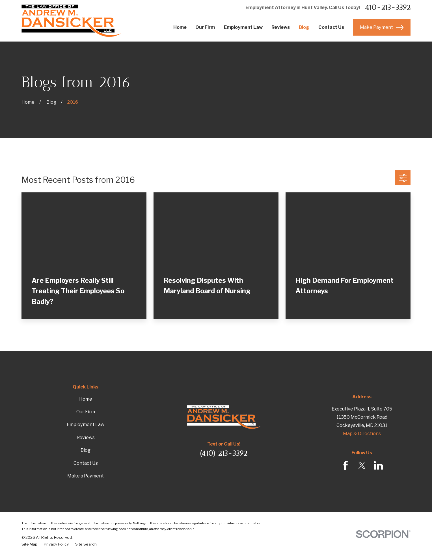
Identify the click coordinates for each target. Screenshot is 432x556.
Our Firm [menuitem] (205, 27)
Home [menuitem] (180, 27)
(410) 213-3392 (223, 453)
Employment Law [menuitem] (243, 27)
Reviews (86, 437)
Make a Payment (85, 476)
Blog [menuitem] (304, 27)
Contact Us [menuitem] (331, 27)
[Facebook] (345, 465)
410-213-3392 (388, 7)
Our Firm (85, 411)
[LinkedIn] (378, 465)
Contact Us (86, 463)
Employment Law (85, 424)
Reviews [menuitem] (280, 27)
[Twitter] (362, 465)
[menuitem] (29, 544)
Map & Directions (362, 433)
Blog (85, 450)
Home (85, 399)
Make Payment (381, 27)
